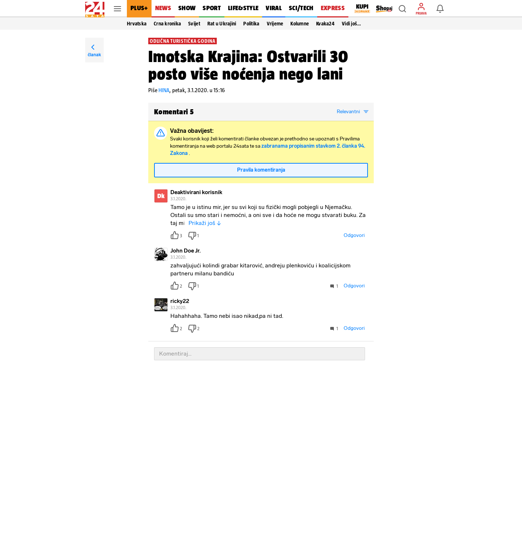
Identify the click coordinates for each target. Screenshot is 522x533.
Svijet (194, 23)
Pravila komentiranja (261, 170)
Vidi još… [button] (351, 23)
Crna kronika (167, 23)
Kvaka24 (325, 23)
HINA (163, 90)
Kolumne (299, 23)
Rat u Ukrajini (221, 23)
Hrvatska (136, 23)
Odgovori (354, 235)
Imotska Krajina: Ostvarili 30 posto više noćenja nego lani (248, 65)
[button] (402, 8)
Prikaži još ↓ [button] (204, 223)
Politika (251, 23)
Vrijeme (275, 23)
